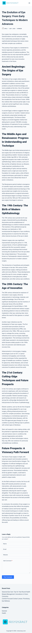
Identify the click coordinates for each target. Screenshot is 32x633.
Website (5, 555)
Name (5, 544)
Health (4, 613)
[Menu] (29, 3)
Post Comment (8, 577)
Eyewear (19, 28)
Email (4, 549)
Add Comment (7, 561)
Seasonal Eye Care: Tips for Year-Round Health (16, 592)
